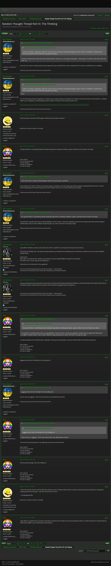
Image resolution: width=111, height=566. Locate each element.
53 (23, 34)
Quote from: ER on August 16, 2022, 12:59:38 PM (36, 177)
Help (92, 562)
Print (107, 33)
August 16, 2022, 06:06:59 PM (27, 208)
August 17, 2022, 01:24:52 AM (27, 315)
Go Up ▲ (106, 562)
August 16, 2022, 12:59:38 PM (27, 115)
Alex (4, 146)
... (20, 34)
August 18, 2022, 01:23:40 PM (27, 486)
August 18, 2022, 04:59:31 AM (27, 357)
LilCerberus (7, 244)
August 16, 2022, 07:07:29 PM (27, 244)
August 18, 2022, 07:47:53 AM (27, 384)
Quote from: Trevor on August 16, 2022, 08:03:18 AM (37, 43)
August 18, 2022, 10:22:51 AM (27, 459)
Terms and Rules (99, 562)
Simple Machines (15, 562)
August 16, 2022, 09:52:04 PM (27, 280)
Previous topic (96, 28)
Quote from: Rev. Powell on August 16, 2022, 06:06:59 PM (38, 319)
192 (43, 34)
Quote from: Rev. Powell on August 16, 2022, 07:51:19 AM (40, 48)
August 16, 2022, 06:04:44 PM (27, 173)
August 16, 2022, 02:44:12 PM (27, 146)
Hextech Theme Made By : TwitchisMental (12, 564)
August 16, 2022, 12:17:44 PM (27, 39)
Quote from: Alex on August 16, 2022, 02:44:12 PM (37, 212)
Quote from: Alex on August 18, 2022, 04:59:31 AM (37, 388)
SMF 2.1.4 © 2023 (6, 562)
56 (33, 34)
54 (26, 34)
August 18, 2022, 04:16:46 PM (27, 517)
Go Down (5, 33)
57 (37, 34)
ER (4, 115)
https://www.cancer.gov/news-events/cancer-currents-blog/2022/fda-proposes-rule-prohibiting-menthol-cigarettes (54, 104)
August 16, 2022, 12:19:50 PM (27, 76)
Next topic (105, 28)
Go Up (3, 543)
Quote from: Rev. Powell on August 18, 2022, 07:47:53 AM (38, 423)
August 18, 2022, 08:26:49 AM (27, 419)
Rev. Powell (7, 39)
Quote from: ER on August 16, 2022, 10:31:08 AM (36, 80)
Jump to (81, 551)
